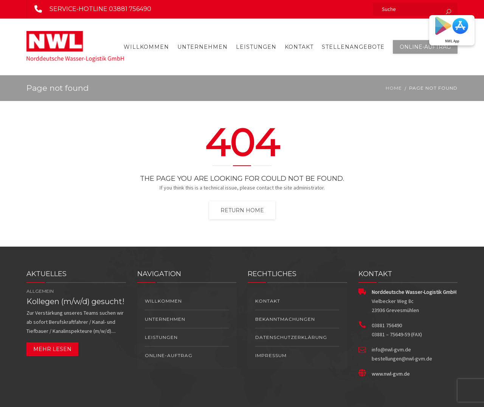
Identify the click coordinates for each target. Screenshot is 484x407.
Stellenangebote (353, 46)
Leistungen (256, 46)
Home (394, 88)
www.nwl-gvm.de (391, 373)
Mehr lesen (52, 349)
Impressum (271, 355)
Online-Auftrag (425, 46)
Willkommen (146, 46)
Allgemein (40, 291)
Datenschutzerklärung (291, 337)
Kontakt (299, 46)
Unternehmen (202, 46)
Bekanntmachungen (285, 319)
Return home (242, 210)
